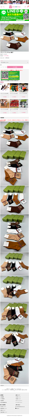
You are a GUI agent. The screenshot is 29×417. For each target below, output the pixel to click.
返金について (3, 410)
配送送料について (4, 408)
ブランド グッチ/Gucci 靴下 (4, 93)
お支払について (3, 406)
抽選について (18, 398)
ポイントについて (19, 400)
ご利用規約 (3, 398)
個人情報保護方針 (4, 402)
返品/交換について (4, 412)
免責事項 (2, 400)
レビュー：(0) (2, 57)
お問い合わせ (7, 57)
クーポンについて (19, 402)
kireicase (17, 408)
